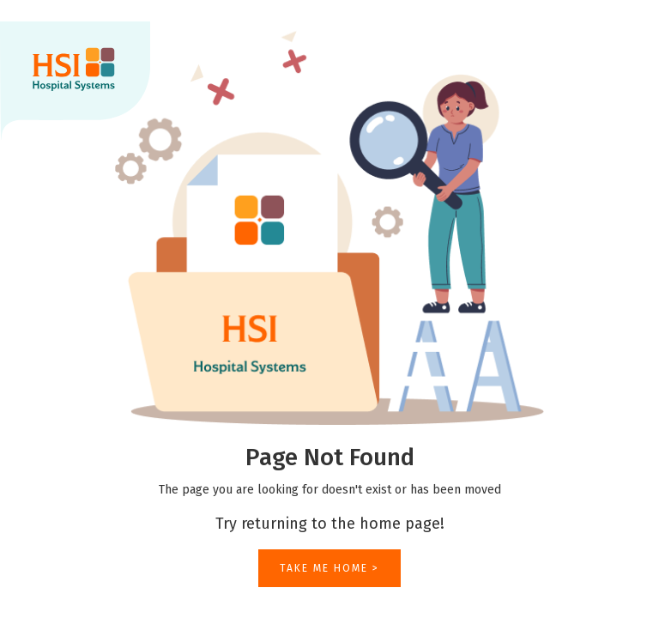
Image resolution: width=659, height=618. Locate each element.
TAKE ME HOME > (329, 568)
